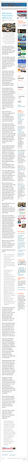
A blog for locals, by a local (21, 1)
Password (21, 88)
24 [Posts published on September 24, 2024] (19, 272)
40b (7, 451)
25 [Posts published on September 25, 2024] (20, 272)
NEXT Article (12, 455)
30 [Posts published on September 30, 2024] (18, 273)
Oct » (22, 274)
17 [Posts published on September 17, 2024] (19, 270)
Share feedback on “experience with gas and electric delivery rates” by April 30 (22, 245)
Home (3, 458)
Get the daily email (22, 289)
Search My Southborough (21, 21)
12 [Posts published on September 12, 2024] (22, 269)
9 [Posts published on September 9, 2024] (18, 269)
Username (21, 79)
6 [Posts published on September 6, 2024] (23, 267)
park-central (10, 451)
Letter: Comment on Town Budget (21, 152)
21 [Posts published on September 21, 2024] (24, 270)
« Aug (19, 274)
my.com (8, 2)
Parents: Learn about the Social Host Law (21, 255)
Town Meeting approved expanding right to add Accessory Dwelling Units (21, 238)
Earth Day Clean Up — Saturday (22, 250)
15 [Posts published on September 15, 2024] (25, 269)
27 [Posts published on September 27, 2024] (23, 272)
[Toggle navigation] (25, 8)
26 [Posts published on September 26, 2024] (22, 272)
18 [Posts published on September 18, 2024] (20, 270)
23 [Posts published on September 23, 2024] (18, 272)
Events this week (21, 233)
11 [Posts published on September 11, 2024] (20, 269)
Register (19, 105)
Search (24, 25)
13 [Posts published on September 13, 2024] (23, 269)
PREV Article (5, 454)
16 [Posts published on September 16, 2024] (18, 270)
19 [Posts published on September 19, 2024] (22, 270)
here (13, 180)
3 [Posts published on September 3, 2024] (19, 267)
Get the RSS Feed (21, 287)
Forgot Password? (21, 106)
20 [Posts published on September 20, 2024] (23, 270)
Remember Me (22, 97)
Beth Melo (5, 19)
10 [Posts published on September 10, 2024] (19, 269)
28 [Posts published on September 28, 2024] (24, 272)
